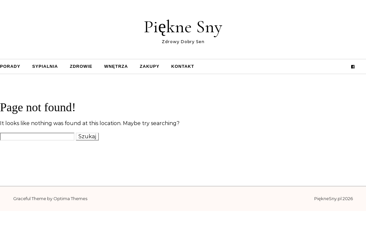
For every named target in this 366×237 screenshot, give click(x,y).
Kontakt (182, 66)
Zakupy (149, 66)
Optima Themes (70, 198)
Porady (10, 66)
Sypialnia (45, 66)
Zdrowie (81, 66)
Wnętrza (116, 66)
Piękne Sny (183, 26)
